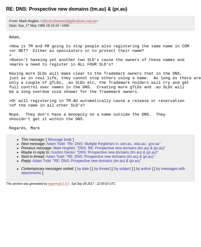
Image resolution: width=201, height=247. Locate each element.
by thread (101, 188)
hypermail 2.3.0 (58, 203)
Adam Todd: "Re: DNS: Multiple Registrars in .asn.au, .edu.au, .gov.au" (103, 163)
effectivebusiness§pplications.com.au (69, 21)
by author (143, 188)
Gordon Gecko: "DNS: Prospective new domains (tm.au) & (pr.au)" (104, 171)
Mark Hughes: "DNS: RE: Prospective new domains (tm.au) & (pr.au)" (109, 167)
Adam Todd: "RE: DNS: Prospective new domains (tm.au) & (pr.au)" (100, 176)
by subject (122, 188)
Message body (60, 159)
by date (83, 188)
